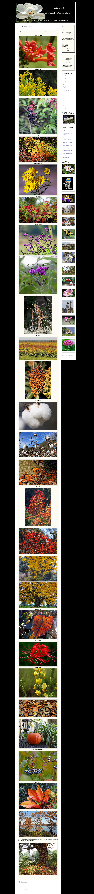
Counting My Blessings (67, 139)
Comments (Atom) (24, 889)
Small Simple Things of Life (67, 142)
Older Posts (57, 886)
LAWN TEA (65, 130)
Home (38, 886)
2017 (64, 86)
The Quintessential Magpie (67, 153)
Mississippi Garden (66, 157)
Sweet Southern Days (66, 140)
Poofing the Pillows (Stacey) (67, 145)
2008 (64, 108)
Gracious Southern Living (67, 150)
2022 (64, 78)
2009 (64, 106)
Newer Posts (18, 886)
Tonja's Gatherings (66, 137)
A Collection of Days (66, 148)
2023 (64, 76)
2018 (64, 84)
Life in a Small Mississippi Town (68, 147)
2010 (64, 105)
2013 (64, 100)
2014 (64, 99)
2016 (64, 95)
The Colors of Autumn (22, 28)
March (65, 92)
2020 (64, 81)
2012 (64, 102)
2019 (64, 83)
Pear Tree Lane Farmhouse (67, 136)
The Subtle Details (66, 151)
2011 (64, 103)
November (65, 87)
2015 (64, 97)
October (65, 89)
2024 (64, 75)
